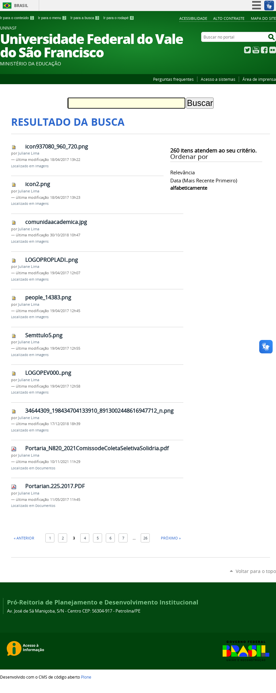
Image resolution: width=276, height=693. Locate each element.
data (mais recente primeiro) (203, 180)
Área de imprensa (259, 79)
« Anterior (24, 537)
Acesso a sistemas (218, 79)
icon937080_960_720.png (56, 146)
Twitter (247, 50)
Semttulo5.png (43, 335)
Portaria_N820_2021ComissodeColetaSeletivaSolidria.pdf (97, 448)
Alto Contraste (228, 18)
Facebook (264, 50)
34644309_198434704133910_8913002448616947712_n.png (99, 410)
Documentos (45, 468)
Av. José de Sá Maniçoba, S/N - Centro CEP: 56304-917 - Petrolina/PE (73, 611)
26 (145, 537)
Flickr (272, 50)
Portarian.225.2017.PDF (55, 486)
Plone (86, 677)
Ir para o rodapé (118, 18)
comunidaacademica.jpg (56, 222)
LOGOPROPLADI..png (51, 260)
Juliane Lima (28, 153)
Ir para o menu (52, 18)
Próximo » (171, 537)
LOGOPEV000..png (48, 373)
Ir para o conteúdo (17, 18)
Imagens (42, 166)
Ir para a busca (85, 18)
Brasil (21, 5)
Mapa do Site (263, 18)
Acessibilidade (193, 18)
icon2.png (37, 184)
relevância (182, 172)
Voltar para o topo (256, 571)
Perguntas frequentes (173, 79)
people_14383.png (48, 297)
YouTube (255, 50)
